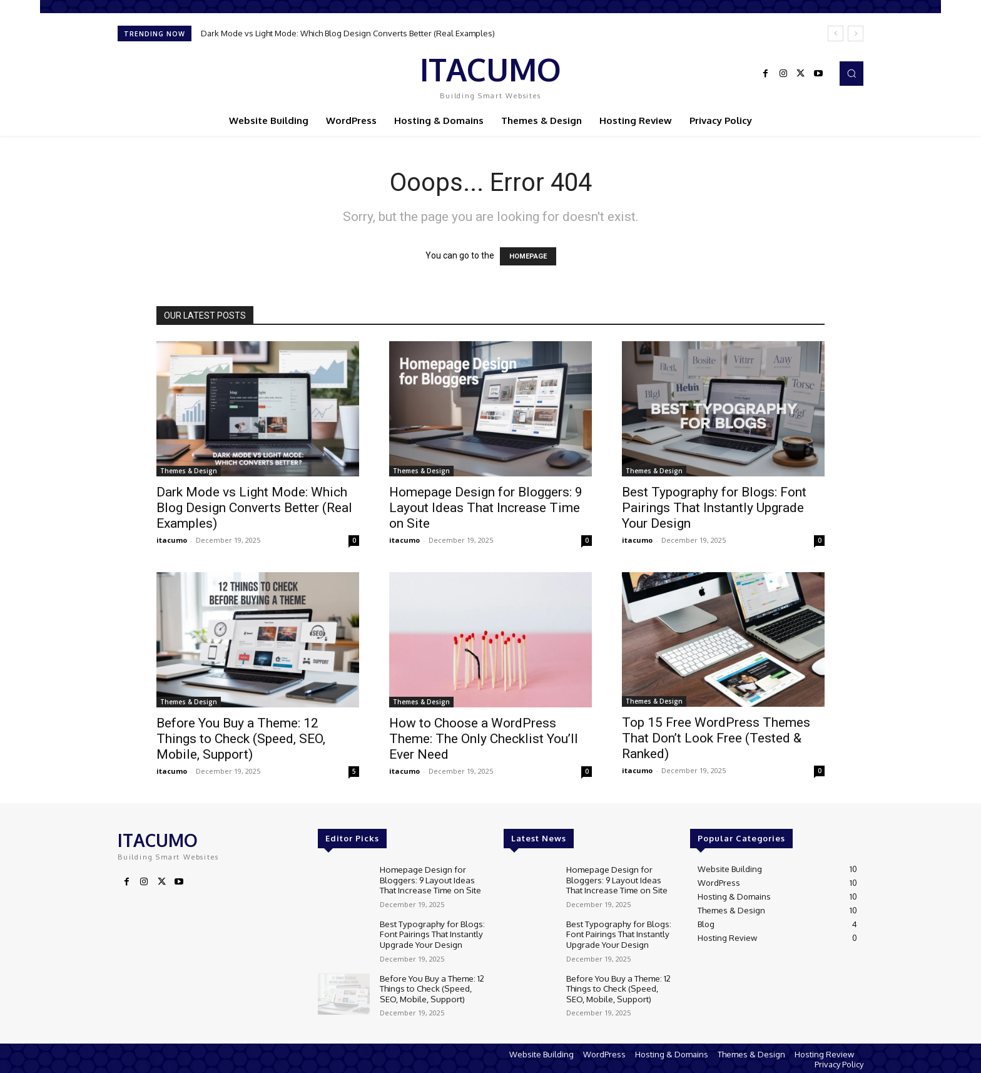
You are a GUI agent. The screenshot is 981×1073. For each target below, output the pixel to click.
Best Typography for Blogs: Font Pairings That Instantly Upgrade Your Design (714, 508)
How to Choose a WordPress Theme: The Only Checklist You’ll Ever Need (483, 739)
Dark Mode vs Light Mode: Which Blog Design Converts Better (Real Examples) (348, 33)
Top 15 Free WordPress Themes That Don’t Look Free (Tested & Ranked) (716, 738)
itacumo (171, 540)
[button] (851, 73)
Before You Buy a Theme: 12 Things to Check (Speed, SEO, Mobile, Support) (240, 739)
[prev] (835, 33)
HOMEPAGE (528, 256)
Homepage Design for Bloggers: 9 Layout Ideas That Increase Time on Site (485, 508)
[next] (855, 33)
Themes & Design (188, 470)
